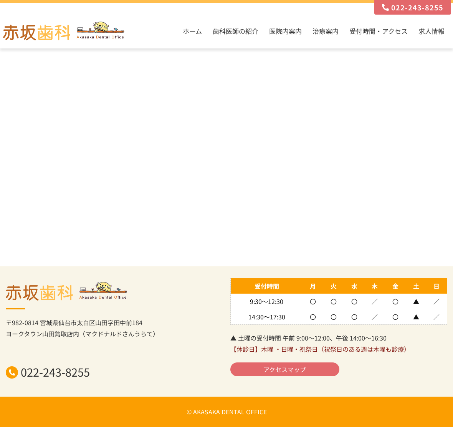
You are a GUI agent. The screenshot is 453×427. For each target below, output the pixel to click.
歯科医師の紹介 (235, 31)
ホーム (192, 31)
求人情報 (431, 31)
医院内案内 (285, 31)
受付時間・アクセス (378, 31)
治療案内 (325, 31)
